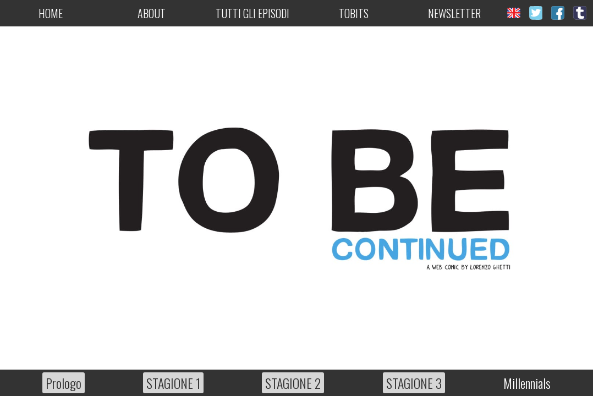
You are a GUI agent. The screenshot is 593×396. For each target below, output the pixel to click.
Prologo (63, 383)
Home (51, 13)
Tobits (354, 13)
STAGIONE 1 (173, 383)
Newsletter (454, 13)
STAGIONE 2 (293, 383)
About (152, 13)
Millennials (527, 383)
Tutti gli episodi (252, 13)
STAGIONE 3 (414, 383)
